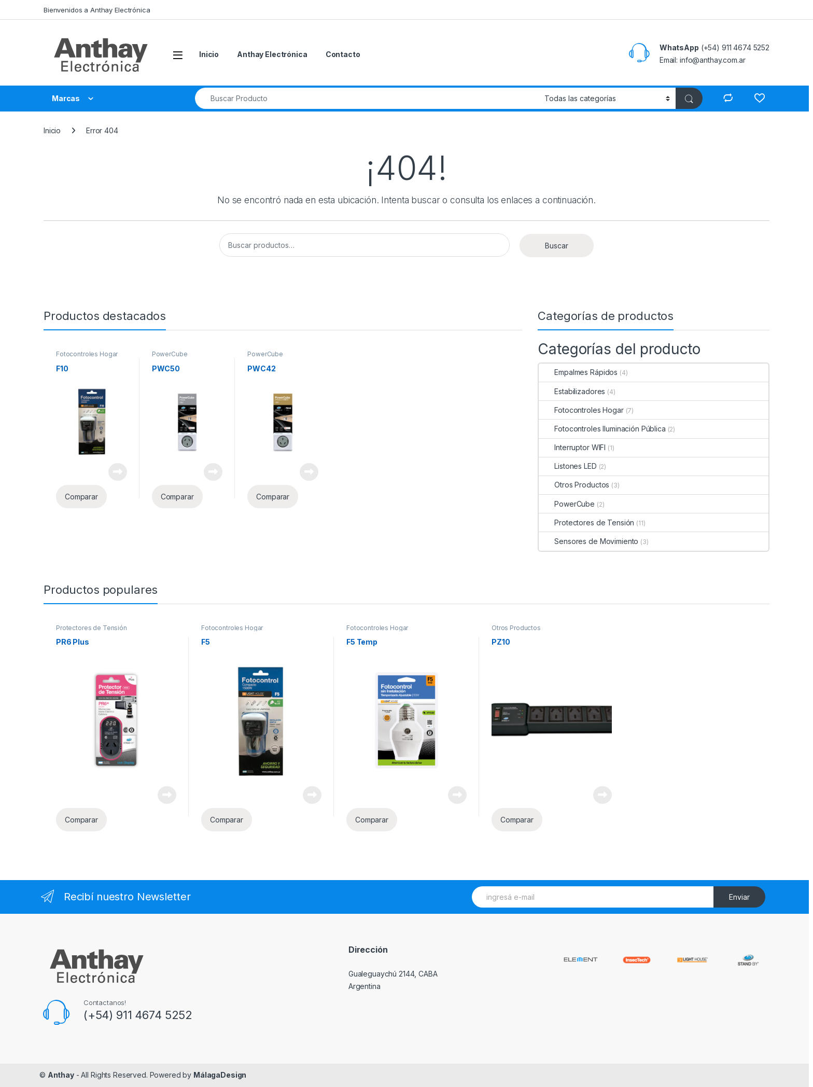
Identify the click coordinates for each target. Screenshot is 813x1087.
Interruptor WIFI (572, 447)
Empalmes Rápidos (578, 372)
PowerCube (170, 354)
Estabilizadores (572, 391)
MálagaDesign (219, 1074)
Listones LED (567, 466)
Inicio (209, 54)
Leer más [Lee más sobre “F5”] (312, 795)
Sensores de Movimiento (588, 541)
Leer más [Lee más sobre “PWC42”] (309, 472)
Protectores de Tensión (586, 522)
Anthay (61, 1074)
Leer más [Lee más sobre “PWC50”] (213, 472)
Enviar (739, 897)
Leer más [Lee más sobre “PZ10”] (602, 795)
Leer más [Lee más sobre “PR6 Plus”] (167, 795)
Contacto (343, 54)
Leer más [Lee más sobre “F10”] (117, 472)
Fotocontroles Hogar (87, 354)
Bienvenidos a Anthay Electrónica (97, 10)
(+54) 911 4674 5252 (137, 1015)
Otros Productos (574, 484)
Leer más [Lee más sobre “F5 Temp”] (457, 795)
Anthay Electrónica (272, 54)
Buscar (556, 245)
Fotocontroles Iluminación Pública (602, 428)
